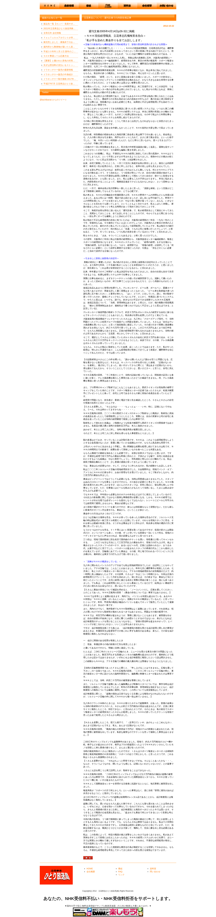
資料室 (153, 868)
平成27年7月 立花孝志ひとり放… (59, 83)
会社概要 (91, 871)
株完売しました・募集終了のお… (59, 42)
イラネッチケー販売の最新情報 (58, 70)
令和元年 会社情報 (52, 33)
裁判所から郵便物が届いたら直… (59, 47)
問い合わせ (155, 871)
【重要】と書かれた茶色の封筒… (59, 60)
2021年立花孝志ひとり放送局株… (59, 28)
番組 (120, 868)
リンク (121, 874)
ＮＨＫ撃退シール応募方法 (56, 56)
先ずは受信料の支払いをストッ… (59, 65)
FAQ (120, 871)
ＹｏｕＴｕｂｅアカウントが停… (59, 37)
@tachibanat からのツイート (53, 99)
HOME (90, 868)
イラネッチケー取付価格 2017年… (60, 79)
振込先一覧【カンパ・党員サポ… (59, 24)
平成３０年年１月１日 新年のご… (60, 51)
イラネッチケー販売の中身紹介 (58, 74)
